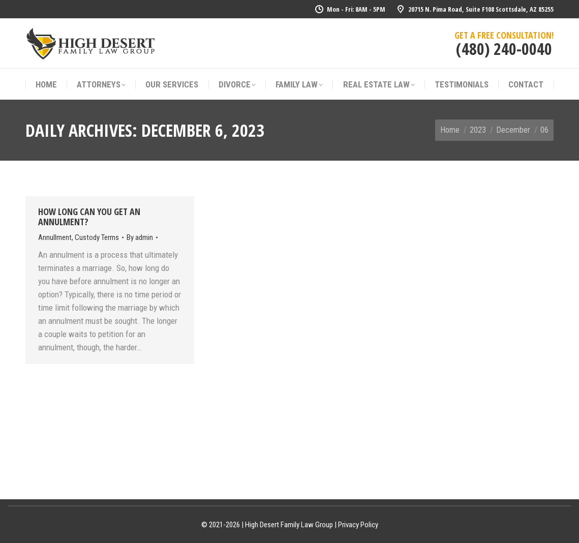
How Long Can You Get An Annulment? (89, 216)
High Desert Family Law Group (289, 524)
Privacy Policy (358, 524)
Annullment (55, 237)
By (140, 237)
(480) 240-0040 (504, 48)
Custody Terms (97, 237)
